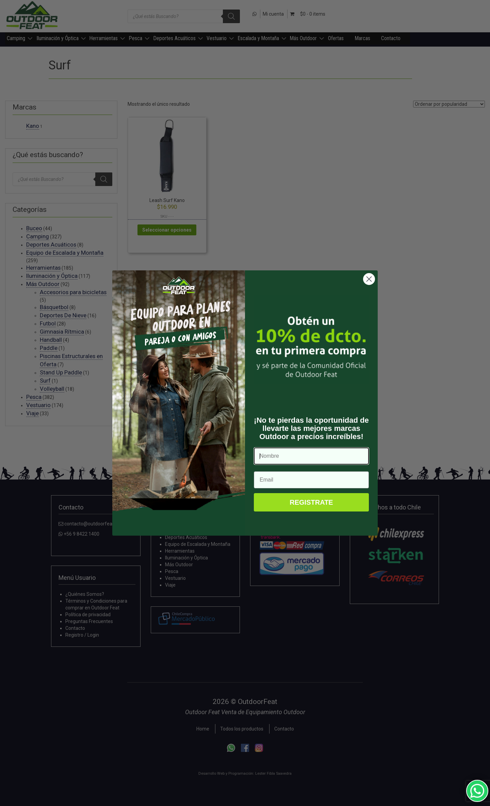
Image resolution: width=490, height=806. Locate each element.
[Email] (311, 479)
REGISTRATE (311, 502)
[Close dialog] (369, 279)
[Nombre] (311, 456)
